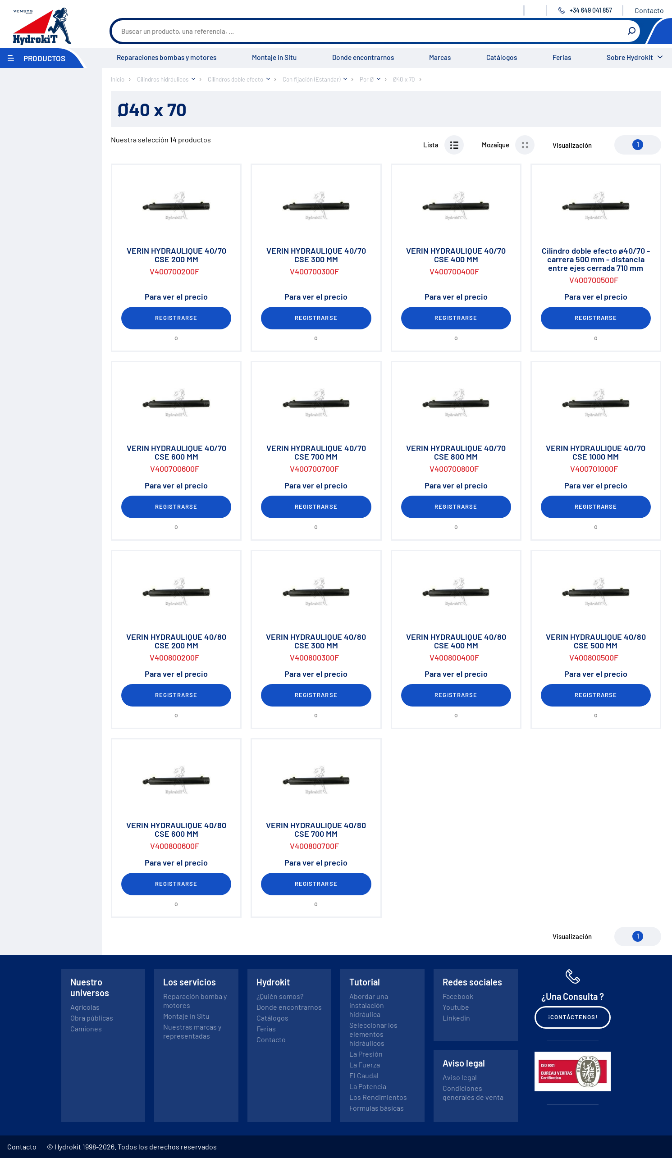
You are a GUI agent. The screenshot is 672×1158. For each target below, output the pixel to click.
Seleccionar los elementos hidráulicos (373, 1034)
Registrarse (176, 317)
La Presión (366, 1053)
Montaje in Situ (274, 57)
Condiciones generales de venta (473, 1092)
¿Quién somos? (279, 996)
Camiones (86, 1028)
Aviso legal (460, 1077)
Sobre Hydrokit (630, 57)
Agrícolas (85, 1007)
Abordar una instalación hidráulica (368, 1005)
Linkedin (456, 1017)
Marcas (440, 57)
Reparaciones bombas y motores (166, 57)
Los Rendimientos (378, 1097)
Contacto (649, 10)
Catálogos (501, 57)
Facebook (458, 996)
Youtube (456, 1007)
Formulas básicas (376, 1107)
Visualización (572, 145)
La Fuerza (364, 1064)
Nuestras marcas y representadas (192, 1031)
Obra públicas (91, 1017)
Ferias (562, 57)
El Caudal (364, 1075)
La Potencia (367, 1086)
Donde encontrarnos (363, 57)
